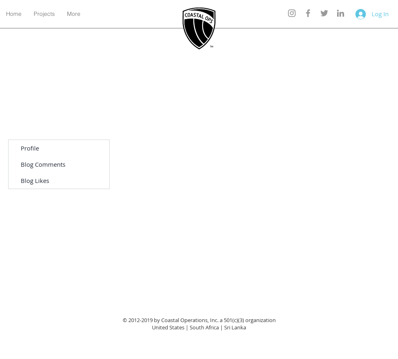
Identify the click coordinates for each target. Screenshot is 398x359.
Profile (30, 148)
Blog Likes (35, 180)
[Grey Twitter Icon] (324, 13)
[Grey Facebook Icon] (308, 13)
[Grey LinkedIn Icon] (340, 13)
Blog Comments (43, 164)
